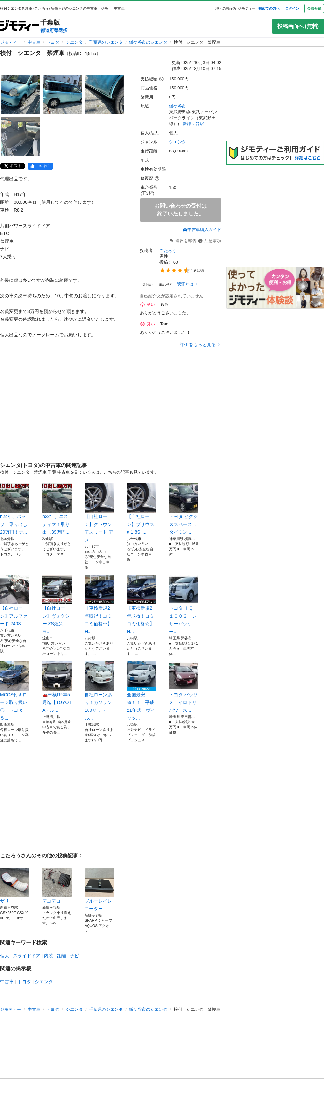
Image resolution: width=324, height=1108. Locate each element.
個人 (4, 955)
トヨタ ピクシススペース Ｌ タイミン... (183, 509)
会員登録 (314, 8)
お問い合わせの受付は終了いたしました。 (181, 209)
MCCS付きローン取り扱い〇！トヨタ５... (14, 691)
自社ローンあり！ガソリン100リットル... (99, 691)
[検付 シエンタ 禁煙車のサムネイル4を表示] (21, 136)
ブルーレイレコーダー (99, 889)
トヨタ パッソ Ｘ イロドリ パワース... (183, 687)
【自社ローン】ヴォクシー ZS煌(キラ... (57, 604)
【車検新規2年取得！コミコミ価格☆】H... (99, 604)
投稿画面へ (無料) (298, 26)
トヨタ (53, 42)
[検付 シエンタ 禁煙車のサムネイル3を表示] (104, 95)
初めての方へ (269, 8)
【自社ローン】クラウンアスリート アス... (99, 512)
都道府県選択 (54, 30)
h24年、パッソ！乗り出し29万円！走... (14, 509)
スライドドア (26, 955)
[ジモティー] (19, 26)
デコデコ (57, 886)
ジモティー (10, 42)
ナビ (74, 955)
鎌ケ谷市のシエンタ (148, 42)
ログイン (292, 8)
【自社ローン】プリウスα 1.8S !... (141, 509)
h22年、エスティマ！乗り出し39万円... (57, 509)
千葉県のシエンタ (106, 42)
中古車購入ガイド (202, 229)
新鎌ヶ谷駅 (193, 123)
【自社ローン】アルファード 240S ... (14, 600)
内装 (48, 955)
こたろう (167, 250)
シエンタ (74, 42)
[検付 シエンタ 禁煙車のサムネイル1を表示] (21, 95)
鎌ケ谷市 (177, 106)
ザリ (14, 886)
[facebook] (40, 166)
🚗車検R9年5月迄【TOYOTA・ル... (57, 687)
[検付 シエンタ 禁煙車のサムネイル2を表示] (62, 95)
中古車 (34, 42)
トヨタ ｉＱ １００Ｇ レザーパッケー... (183, 604)
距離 (61, 955)
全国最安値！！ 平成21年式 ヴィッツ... (141, 691)
